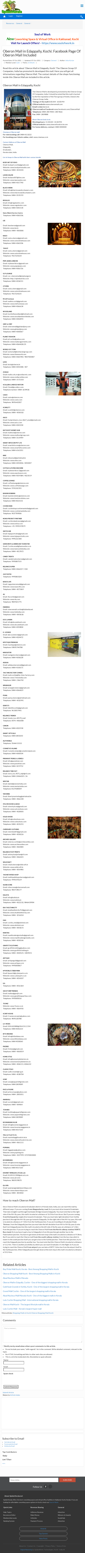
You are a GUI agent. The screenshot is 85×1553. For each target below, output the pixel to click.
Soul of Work (53, 1502)
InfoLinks (34, 1518)
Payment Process (37, 1521)
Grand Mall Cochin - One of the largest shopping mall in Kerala (29, 1291)
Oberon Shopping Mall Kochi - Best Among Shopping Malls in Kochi (31, 1273)
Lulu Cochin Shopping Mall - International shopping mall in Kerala (30, 1300)
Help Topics (7, 1512)
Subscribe (67, 1480)
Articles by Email (9, 1446)
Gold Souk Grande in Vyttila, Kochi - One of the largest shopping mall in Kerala (36, 1287)
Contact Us (31, 1546)
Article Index (15, 1395)
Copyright (40, 1546)
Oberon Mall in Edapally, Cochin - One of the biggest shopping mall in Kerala (35, 1282)
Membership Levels (10, 1518)
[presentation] (20, 1379)
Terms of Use (61, 1546)
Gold (18, 63)
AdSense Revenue (37, 1512)
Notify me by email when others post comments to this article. (30, 1346)
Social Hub (61, 1518)
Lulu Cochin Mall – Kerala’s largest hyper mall (22, 1309)
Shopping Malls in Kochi (22, 1313)
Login (11, 16)
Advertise (61, 1512)
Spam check (8, 1373)
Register (19, 16)
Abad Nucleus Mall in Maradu (15, 1278)
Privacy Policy (50, 1546)
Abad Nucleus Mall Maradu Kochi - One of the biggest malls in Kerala (32, 1295)
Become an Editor (9, 1515)
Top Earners (43, 1533)
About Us (22, 1546)
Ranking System (8, 1521)
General (19, 23)
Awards (43, 1528)
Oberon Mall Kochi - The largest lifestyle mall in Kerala (26, 1304)
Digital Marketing (26, 1550)
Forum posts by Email (10, 1444)
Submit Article (8, 1392)
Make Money (35, 1515)
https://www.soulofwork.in (58, 43)
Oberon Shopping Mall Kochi (42, 1313)
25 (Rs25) (31, 63)
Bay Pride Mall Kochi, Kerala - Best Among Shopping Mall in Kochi (31, 1269)
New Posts (43, 1538)
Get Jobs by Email (9, 1442)
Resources (10, 23)
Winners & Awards (64, 1515)
